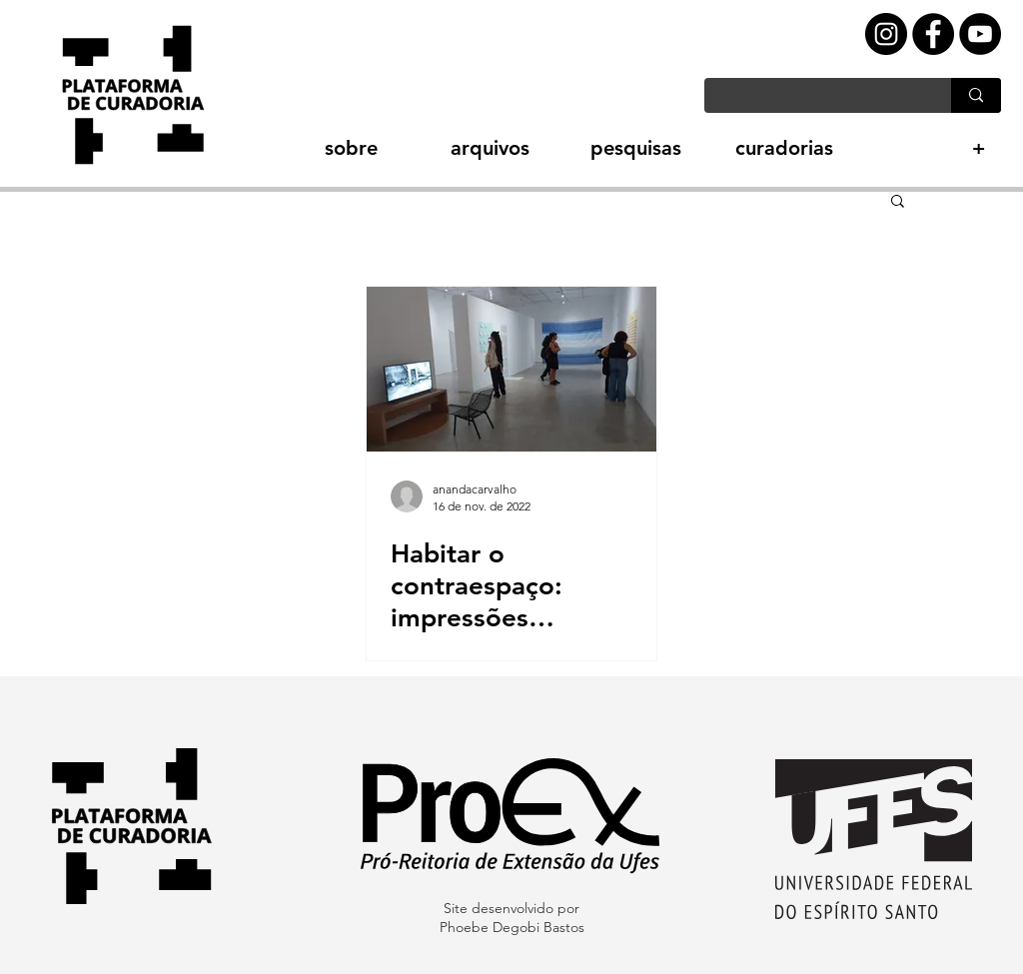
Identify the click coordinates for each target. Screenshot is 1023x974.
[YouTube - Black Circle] (980, 34)
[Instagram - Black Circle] (886, 34)
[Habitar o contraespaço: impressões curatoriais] (511, 369)
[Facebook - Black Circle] (933, 34)
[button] (316, 148)
